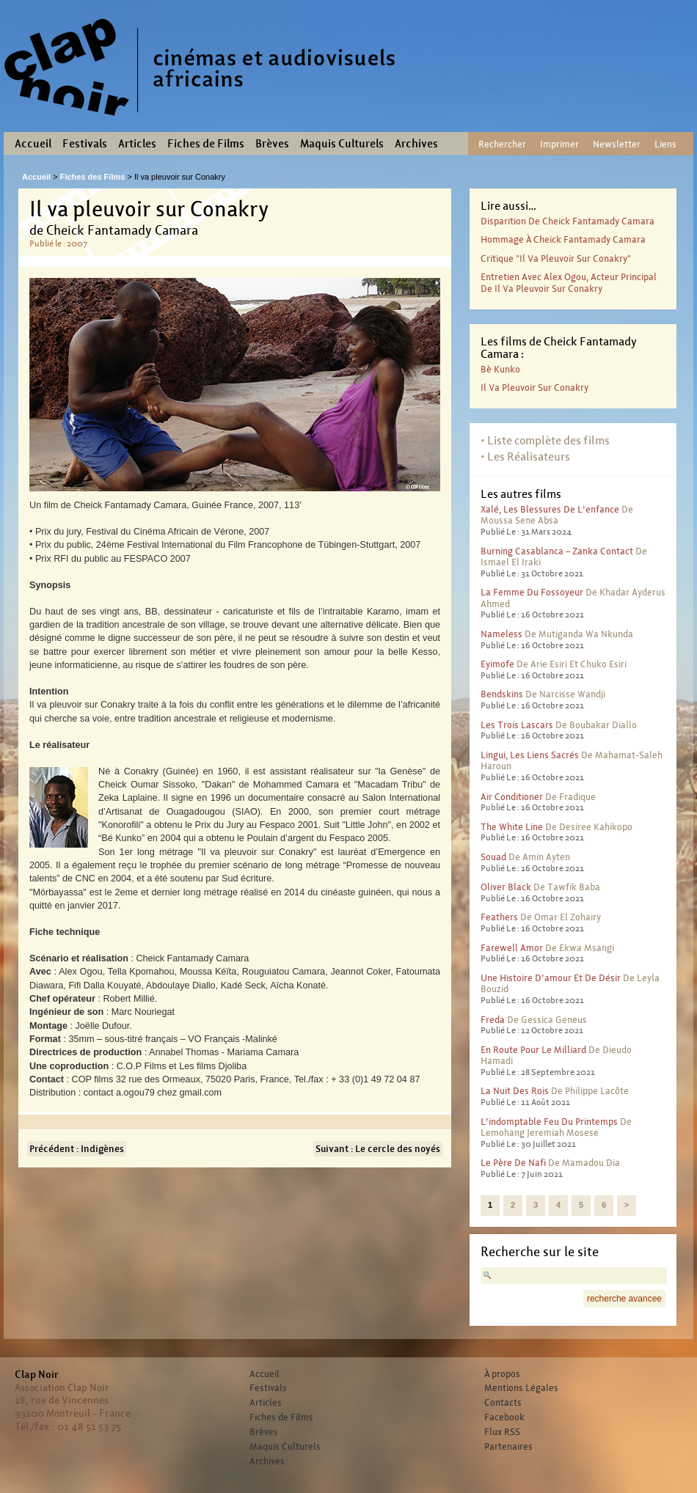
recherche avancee (624, 1299)
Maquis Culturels (342, 143)
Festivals (84, 143)
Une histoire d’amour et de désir (551, 977)
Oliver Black (506, 886)
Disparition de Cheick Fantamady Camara (567, 221)
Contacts (503, 1403)
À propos (502, 1374)
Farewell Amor (512, 947)
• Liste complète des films (545, 440)
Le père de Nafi (513, 1162)
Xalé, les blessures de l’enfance (550, 509)
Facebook (504, 1417)
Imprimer (559, 144)
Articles (137, 143)
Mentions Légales (521, 1388)
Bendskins (502, 694)
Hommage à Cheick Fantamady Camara (563, 239)
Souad (493, 856)
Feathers (499, 916)
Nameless (501, 633)
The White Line (512, 826)
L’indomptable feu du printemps (549, 1121)
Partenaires (508, 1447)
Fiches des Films (92, 176)
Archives (416, 143)
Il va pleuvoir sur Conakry (534, 387)
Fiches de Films (205, 143)
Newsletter (617, 144)
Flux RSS (502, 1432)
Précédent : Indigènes (76, 1148)
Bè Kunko (500, 369)
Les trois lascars (517, 724)
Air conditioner (512, 796)
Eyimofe (497, 664)
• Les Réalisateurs (525, 456)
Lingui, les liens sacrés (530, 754)
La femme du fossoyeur (532, 592)
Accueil (33, 143)
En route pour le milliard (533, 1049)
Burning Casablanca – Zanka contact (557, 551)
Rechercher (502, 144)
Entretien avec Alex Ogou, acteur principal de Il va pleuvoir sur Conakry (569, 282)
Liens (665, 144)
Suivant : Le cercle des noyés (377, 1148)
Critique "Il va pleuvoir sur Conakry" (556, 258)
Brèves (272, 143)
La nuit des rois (515, 1090)
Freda (493, 1019)
